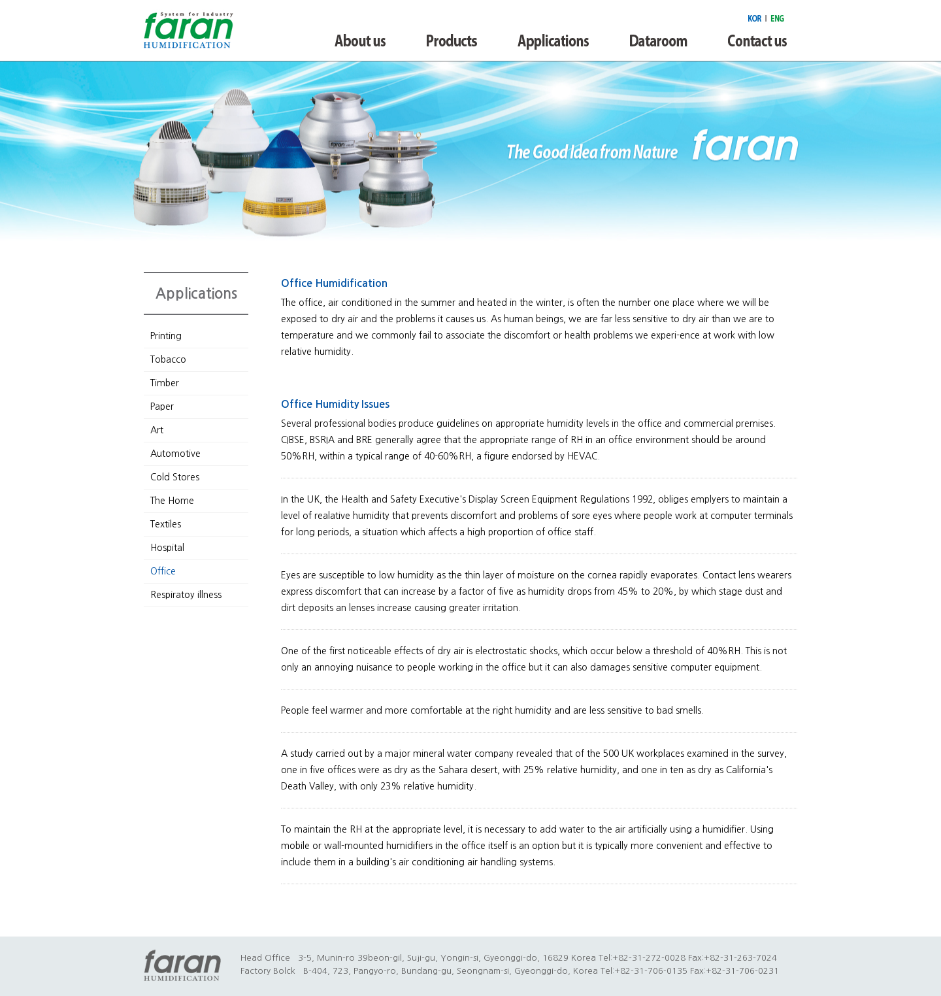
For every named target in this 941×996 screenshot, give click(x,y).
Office (163, 571)
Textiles (165, 524)
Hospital (167, 547)
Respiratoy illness (186, 594)
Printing (166, 335)
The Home (172, 500)
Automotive (175, 453)
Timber (164, 383)
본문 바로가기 (0, 0)
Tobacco (168, 359)
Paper (162, 406)
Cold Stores (174, 477)
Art (156, 430)
